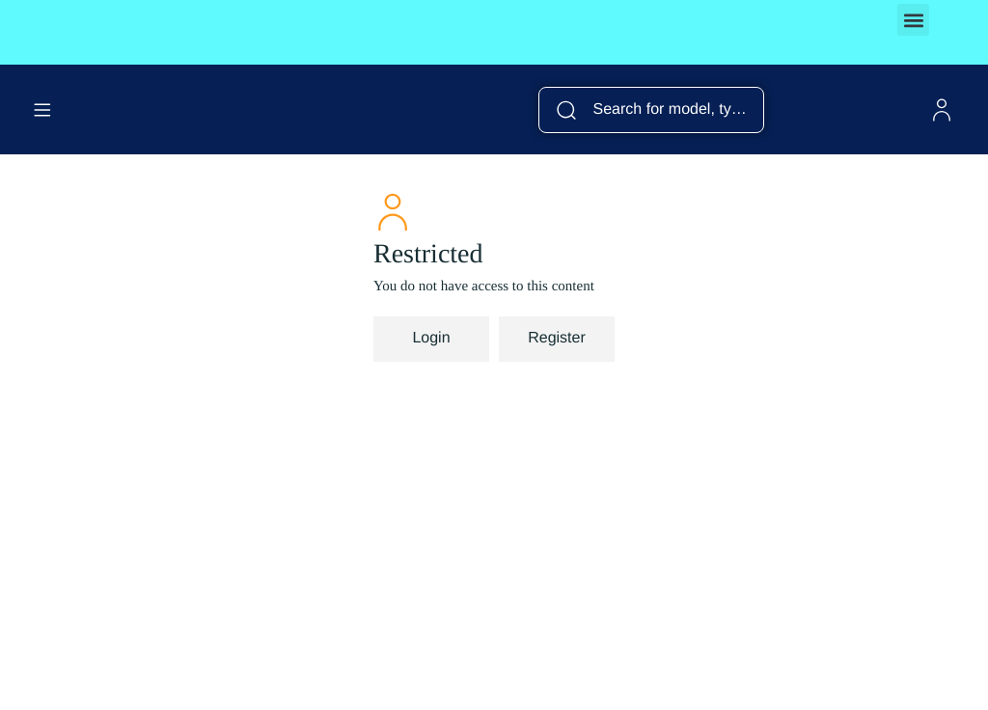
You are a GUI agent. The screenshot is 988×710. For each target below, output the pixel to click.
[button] (913, 20)
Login (431, 338)
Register (557, 338)
